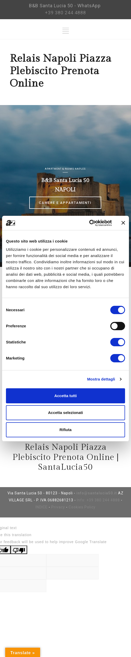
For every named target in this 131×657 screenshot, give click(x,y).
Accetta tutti (65, 395)
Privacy (58, 507)
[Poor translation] (19, 549)
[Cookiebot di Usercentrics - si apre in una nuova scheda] (89, 223)
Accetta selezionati (65, 412)
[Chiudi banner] (123, 223)
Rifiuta (66, 429)
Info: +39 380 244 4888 (98, 500)
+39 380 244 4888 (65, 12)
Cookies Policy (82, 507)
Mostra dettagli (101, 379)
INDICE (41, 507)
